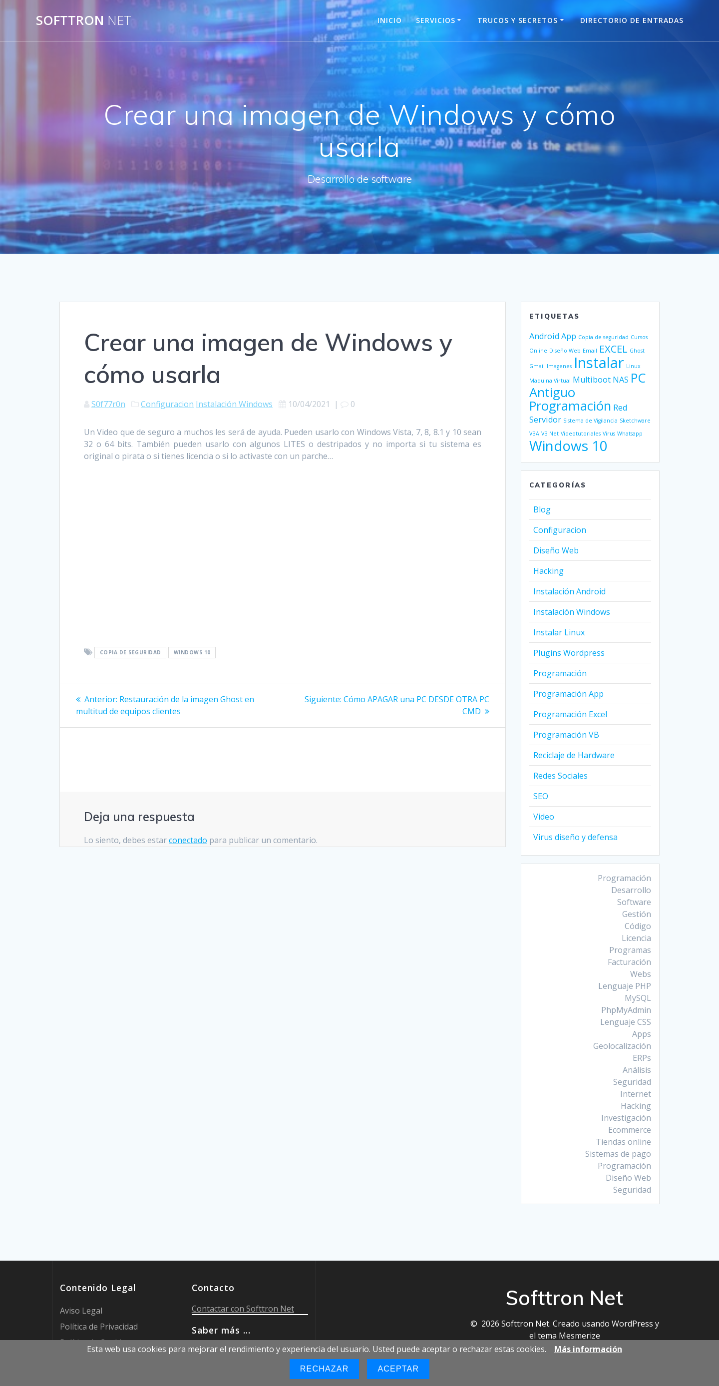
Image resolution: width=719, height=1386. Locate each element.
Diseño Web (556, 550)
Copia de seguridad (130, 652)
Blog (542, 509)
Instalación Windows (234, 404)
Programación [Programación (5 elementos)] (570, 406)
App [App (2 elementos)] (568, 336)
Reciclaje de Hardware (574, 755)
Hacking (548, 570)
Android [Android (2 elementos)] (544, 336)
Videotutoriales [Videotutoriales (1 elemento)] (581, 433)
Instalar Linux (559, 632)
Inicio (389, 20)
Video (543, 816)
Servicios (435, 20)
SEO (540, 796)
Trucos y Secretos (517, 20)
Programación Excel (570, 714)
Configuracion (167, 404)
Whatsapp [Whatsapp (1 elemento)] (630, 433)
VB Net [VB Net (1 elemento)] (550, 433)
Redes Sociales (560, 775)
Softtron (83, 20)
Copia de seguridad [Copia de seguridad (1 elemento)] (603, 337)
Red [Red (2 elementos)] (620, 407)
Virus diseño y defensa (575, 837)
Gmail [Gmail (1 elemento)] (537, 366)
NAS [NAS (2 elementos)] (621, 379)
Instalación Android (569, 591)
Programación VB (566, 734)
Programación (560, 673)
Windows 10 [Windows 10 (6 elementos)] (568, 445)
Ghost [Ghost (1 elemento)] (637, 350)
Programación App (568, 693)
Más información (588, 1349)
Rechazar (324, 1369)
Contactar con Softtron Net (243, 1308)
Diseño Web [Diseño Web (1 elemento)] (565, 350)
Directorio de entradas (632, 20)
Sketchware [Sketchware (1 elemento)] (635, 420)
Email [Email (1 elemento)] (590, 350)
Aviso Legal (81, 1310)
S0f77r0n (108, 404)
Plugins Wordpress (569, 652)
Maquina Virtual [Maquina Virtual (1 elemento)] (550, 380)
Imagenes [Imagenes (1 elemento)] (559, 366)
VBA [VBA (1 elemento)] (534, 433)
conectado (188, 840)
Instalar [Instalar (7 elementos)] (599, 363)
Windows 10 (192, 652)
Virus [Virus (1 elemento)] (609, 433)
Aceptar (398, 1369)
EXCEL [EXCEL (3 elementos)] (613, 349)
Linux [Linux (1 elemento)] (633, 366)
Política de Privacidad (99, 1326)
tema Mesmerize (569, 1335)
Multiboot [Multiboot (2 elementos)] (592, 379)
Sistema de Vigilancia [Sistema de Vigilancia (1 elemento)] (590, 420)
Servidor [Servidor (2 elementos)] (545, 419)
